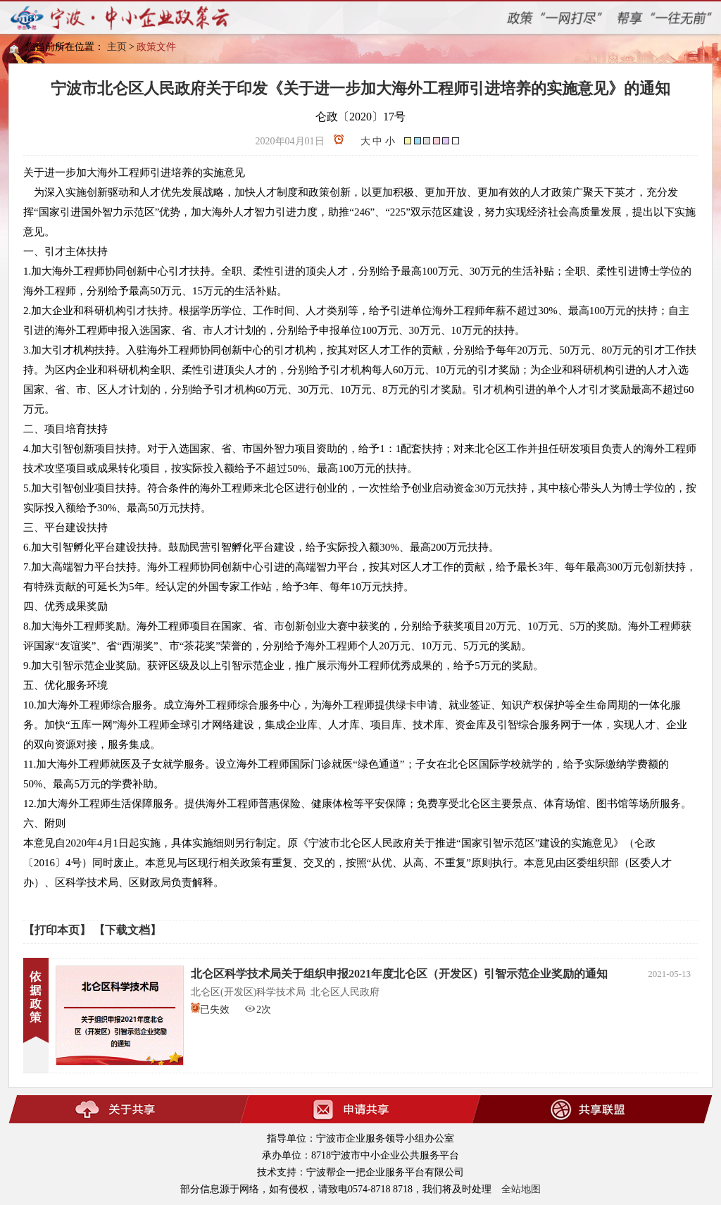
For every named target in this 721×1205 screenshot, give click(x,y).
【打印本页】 (57, 930)
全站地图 (521, 1189)
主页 (117, 47)
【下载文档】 (127, 930)
